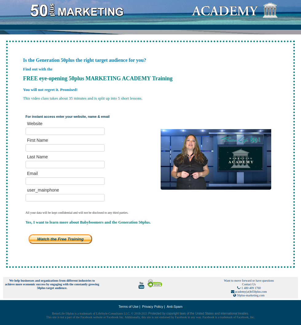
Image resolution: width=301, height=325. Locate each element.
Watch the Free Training (60, 239)
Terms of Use (129, 306)
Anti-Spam (174, 306)
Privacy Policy (152, 306)
